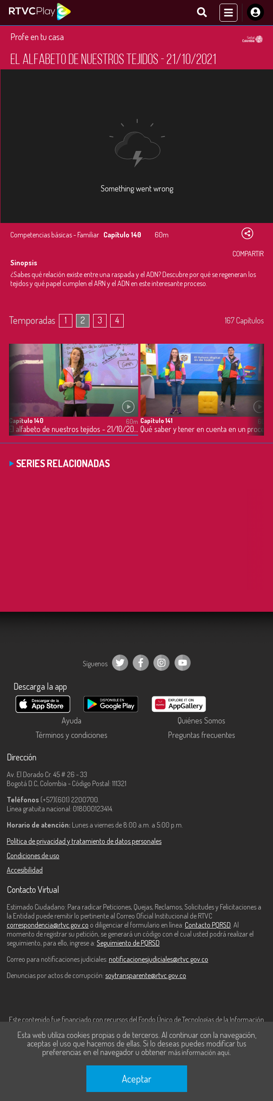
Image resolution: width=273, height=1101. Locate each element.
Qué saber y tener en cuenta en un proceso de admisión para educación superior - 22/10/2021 (204, 429)
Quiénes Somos (201, 720)
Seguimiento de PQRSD (128, 942)
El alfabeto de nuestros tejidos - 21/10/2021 (73, 429)
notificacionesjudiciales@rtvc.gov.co (158, 959)
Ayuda (71, 720)
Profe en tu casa (37, 36)
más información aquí (198, 1052)
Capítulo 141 (156, 420)
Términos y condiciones (71, 735)
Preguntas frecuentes (201, 735)
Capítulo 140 (26, 420)
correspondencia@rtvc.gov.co (48, 924)
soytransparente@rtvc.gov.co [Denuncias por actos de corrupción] (145, 975)
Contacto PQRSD (208, 924)
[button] (253, 396)
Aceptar (137, 1078)
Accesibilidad (25, 869)
